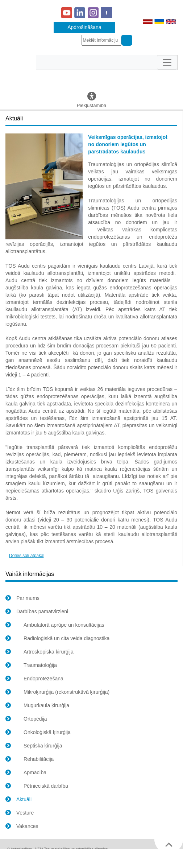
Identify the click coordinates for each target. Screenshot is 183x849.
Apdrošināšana (84, 27)
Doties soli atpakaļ (26, 555)
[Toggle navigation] (167, 62)
